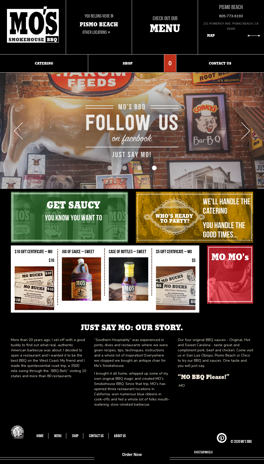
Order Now (132, 454)
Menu (57, 436)
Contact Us (96, 436)
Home (40, 436)
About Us (120, 436)
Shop (75, 436)
